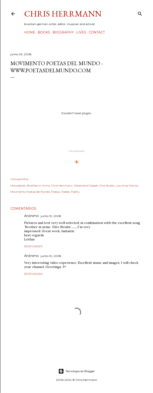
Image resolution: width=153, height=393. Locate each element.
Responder (33, 246)
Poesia (55, 191)
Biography (63, 32)
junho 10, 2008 (51, 216)
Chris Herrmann (63, 13)
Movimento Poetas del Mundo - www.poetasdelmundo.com (56, 67)
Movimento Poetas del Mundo (30, 191)
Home (29, 32)
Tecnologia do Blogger (76, 371)
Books (44, 32)
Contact (97, 32)
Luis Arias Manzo (127, 185)
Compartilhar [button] (19, 179)
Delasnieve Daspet (86, 185)
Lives (81, 32)
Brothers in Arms (38, 185)
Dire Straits (106, 185)
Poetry (75, 191)
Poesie (65, 191)
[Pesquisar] (140, 12)
